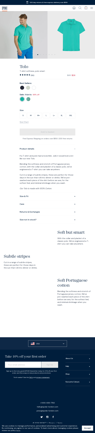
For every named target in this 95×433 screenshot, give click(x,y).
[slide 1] (40, 54)
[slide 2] (43, 54)
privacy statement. (43, 377)
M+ (38, 115)
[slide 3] (46, 54)
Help (78, 366)
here (18, 430)
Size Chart (24, 122)
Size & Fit (47, 196)
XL (62, 115)
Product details (47, 148)
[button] (47, 343)
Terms (59, 423)
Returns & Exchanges (47, 212)
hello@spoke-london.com (47, 407)
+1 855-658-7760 (47, 403)
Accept (87, 428)
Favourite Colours (78, 382)
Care (47, 204)
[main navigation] (92, 8)
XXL (70, 115)
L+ (54, 115)
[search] (80, 8)
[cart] (86, 8)
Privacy (52, 423)
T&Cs (31, 377)
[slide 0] (37, 54)
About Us (78, 358)
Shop (78, 374)
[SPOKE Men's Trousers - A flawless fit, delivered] (4, 8)
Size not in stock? (47, 219)
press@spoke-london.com (47, 411)
